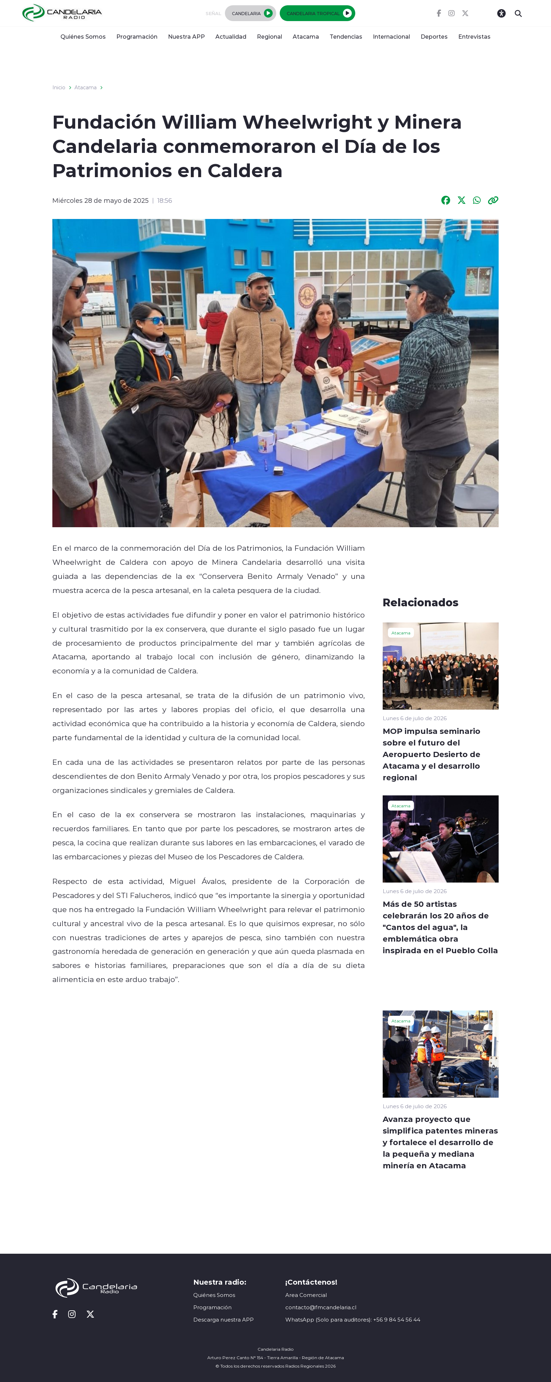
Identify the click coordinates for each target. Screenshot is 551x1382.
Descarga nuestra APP (223, 1319)
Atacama (306, 36)
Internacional (391, 36)
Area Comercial (306, 1295)
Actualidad (230, 36)
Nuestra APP (186, 36)
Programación (136, 36)
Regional (269, 36)
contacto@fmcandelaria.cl (320, 1307)
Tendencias (346, 36)
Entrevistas (474, 36)
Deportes (434, 36)
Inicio (58, 87)
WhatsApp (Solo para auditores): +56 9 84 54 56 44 (352, 1319)
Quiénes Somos (83, 36)
